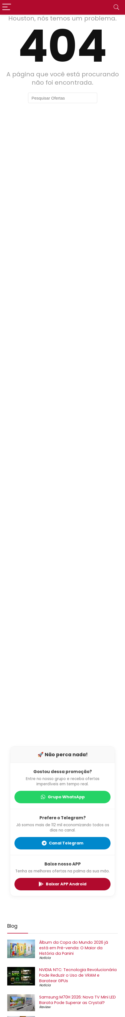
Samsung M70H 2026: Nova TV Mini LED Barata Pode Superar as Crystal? (77, 999)
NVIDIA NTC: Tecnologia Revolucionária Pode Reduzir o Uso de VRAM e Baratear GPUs (78, 975)
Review (45, 1007)
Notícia (45, 957)
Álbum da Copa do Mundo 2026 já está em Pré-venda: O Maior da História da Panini (73, 948)
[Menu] (6, 7)
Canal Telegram (62, 843)
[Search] (116, 7)
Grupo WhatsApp (63, 797)
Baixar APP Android (62, 884)
